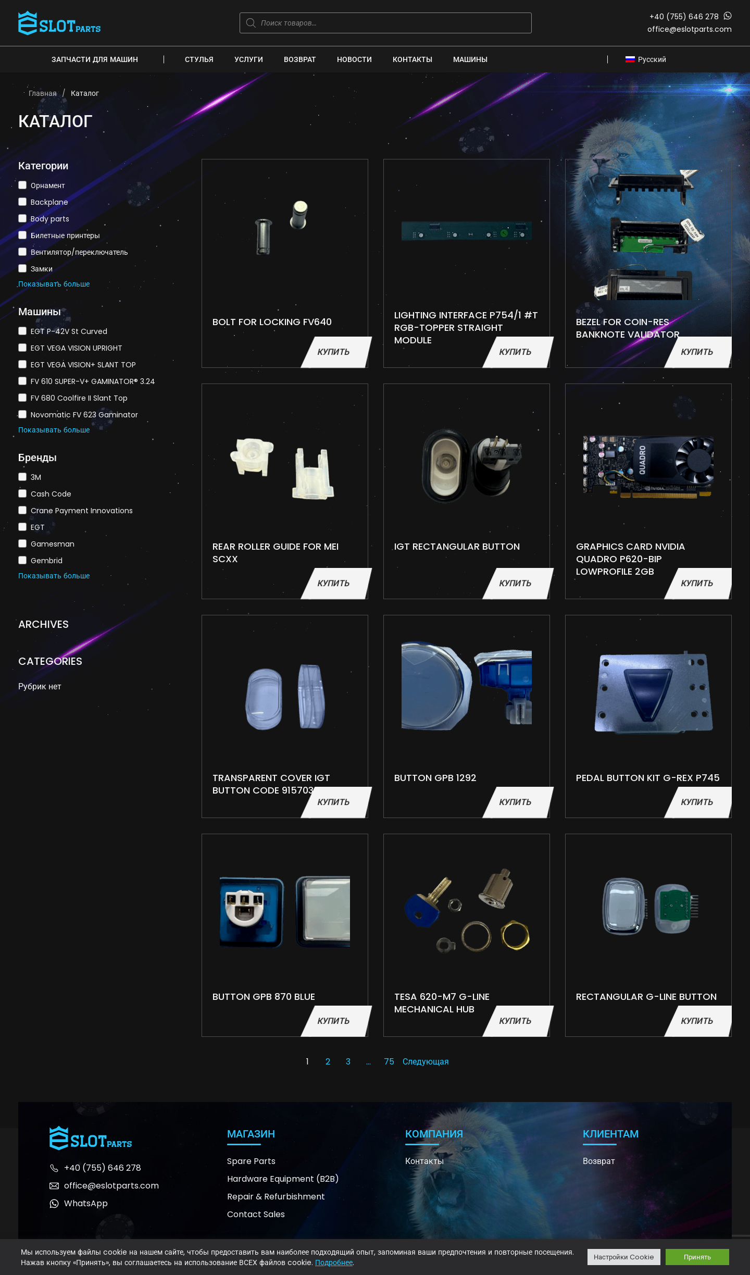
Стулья (199, 59)
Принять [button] (697, 1257)
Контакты (412, 59)
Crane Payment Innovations (82, 510)
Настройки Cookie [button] (624, 1257)
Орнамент (48, 185)
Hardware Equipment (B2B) (283, 1179)
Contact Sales (256, 1214)
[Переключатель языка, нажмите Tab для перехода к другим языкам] (649, 59)
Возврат (300, 59)
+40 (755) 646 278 (684, 16)
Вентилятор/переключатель (79, 252)
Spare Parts (251, 1161)
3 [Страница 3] (348, 1062)
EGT (38, 527)
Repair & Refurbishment (276, 1197)
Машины (470, 59)
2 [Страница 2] (328, 1062)
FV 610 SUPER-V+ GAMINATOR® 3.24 (93, 381)
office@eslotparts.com (689, 29)
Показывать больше (54, 284)
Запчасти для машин (95, 59)
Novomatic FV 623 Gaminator (84, 415)
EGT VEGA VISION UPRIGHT (76, 348)
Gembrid (47, 560)
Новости (354, 59)
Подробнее (334, 1262)
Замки (42, 269)
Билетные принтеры (65, 235)
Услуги (248, 59)
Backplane (49, 202)
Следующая (426, 1062)
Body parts (50, 219)
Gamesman (52, 544)
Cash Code (51, 494)
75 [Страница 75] (389, 1062)
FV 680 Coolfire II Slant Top (79, 398)
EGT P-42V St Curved (69, 331)
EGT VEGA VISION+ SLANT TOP (83, 365)
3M (36, 477)
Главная (43, 93)
